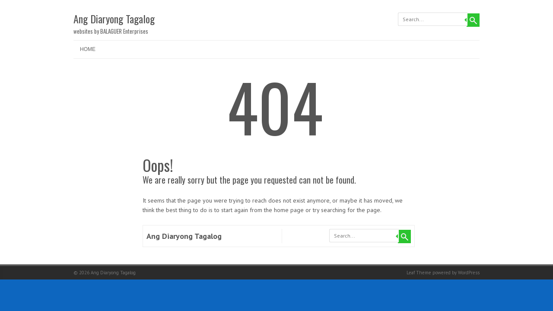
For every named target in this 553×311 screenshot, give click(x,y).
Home (87, 49)
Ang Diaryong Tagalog (114, 18)
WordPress (469, 273)
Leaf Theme (419, 273)
